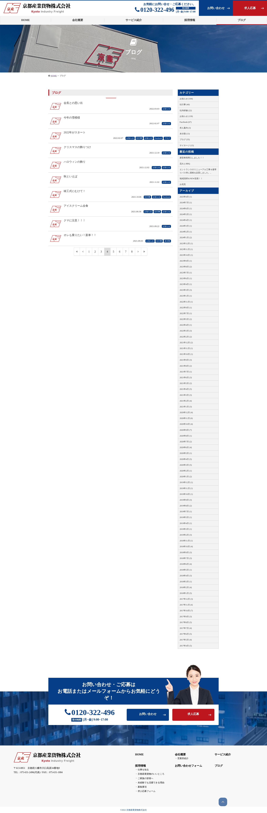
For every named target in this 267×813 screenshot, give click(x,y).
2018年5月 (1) (186, 570)
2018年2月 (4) (186, 587)
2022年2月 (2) (186, 337)
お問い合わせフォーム (187, 766)
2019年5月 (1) (186, 517)
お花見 (183, 184)
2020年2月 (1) (186, 471)
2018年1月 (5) (186, 593)
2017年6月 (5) (186, 634)
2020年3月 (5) (186, 465)
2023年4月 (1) (186, 284)
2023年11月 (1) (186, 249)
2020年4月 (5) (186, 459)
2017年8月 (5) (186, 622)
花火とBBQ (185, 163)
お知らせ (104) (186, 99)
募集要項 (140, 787)
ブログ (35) (185, 139)
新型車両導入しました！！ (192, 158)
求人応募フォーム (144, 791)
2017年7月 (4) (186, 628)
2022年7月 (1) (186, 313)
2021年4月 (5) (186, 389)
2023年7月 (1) (186, 272)
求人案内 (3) (185, 128)
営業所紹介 (181, 759)
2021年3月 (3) (186, 395)
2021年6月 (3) (186, 377)
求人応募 (250, 8)
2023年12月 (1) (186, 243)
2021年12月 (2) (186, 342)
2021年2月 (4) (186, 401)
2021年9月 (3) (186, 360)
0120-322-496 (154, 9)
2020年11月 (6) (186, 418)
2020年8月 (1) (186, 436)
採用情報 (139, 766)
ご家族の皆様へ (143, 778)
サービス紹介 (222, 755)
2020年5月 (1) (186, 453)
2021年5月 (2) (186, 383)
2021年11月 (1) (186, 348)
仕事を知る (141, 770)
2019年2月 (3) (186, 535)
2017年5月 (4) (186, 640)
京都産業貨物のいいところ (148, 774)
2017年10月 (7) (186, 610)
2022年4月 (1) (186, 325)
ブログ (242, 20)
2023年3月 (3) (186, 290)
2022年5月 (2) (186, 319)
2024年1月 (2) (186, 237)
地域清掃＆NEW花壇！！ (191, 178)
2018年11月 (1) (186, 540)
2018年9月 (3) (186, 552)
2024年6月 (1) (186, 208)
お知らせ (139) (186, 116)
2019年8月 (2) (186, 506)
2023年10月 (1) (186, 255)
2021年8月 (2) (186, 366)
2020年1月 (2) (186, 476)
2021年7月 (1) (186, 372)
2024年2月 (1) (186, 232)
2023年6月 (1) (186, 278)
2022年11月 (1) (186, 302)
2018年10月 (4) (186, 546)
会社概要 (179, 755)
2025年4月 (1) (186, 197)
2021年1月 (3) (186, 406)
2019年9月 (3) (186, 500)
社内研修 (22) (186, 110)
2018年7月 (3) (186, 558)
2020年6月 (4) (186, 447)
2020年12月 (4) (186, 412)
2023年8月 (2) (186, 266)
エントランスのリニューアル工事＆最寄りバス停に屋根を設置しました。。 (198, 171)
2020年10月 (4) (186, 424)
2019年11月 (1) (186, 488)
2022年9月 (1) (186, 307)
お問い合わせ (216, 8)
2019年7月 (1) (186, 511)
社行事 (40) (185, 104)
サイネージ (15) (187, 145)
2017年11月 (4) (186, 605)
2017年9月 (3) (186, 616)
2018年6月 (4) (186, 564)
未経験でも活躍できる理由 (148, 782)
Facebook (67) (186, 122)
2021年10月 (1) (186, 354)
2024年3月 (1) (186, 226)
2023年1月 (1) (186, 296)
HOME (138, 755)
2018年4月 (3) (186, 575)
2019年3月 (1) (186, 529)
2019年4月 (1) (186, 523)
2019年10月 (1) (186, 494)
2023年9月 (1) (186, 261)
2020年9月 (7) (186, 430)
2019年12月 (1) (186, 482)
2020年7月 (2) (186, 441)
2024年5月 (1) (186, 214)
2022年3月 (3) (186, 331)
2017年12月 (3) (186, 599)
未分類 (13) (185, 133)
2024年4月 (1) (186, 220)
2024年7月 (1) (186, 202)
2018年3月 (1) (186, 581)
